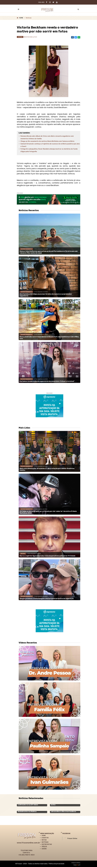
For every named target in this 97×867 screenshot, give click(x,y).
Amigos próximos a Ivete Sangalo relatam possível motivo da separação (47, 598)
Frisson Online (72, 838)
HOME (21, 18)
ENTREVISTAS (47, 844)
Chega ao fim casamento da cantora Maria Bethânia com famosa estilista (47, 141)
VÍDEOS (44, 846)
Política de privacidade (56, 864)
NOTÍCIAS (45, 842)
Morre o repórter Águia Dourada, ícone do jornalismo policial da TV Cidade (47, 556)
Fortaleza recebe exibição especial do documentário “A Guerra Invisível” (47, 381)
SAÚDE (44, 849)
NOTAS (44, 840)
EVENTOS (45, 838)
